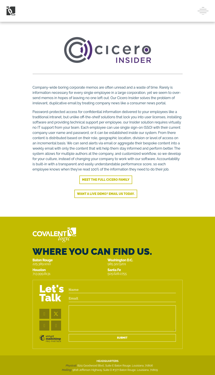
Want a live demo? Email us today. (106, 194)
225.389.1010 (42, 264)
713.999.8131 (41, 273)
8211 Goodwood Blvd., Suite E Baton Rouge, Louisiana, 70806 (115, 365)
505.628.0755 (117, 273)
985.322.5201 (117, 264)
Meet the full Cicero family (105, 179)
